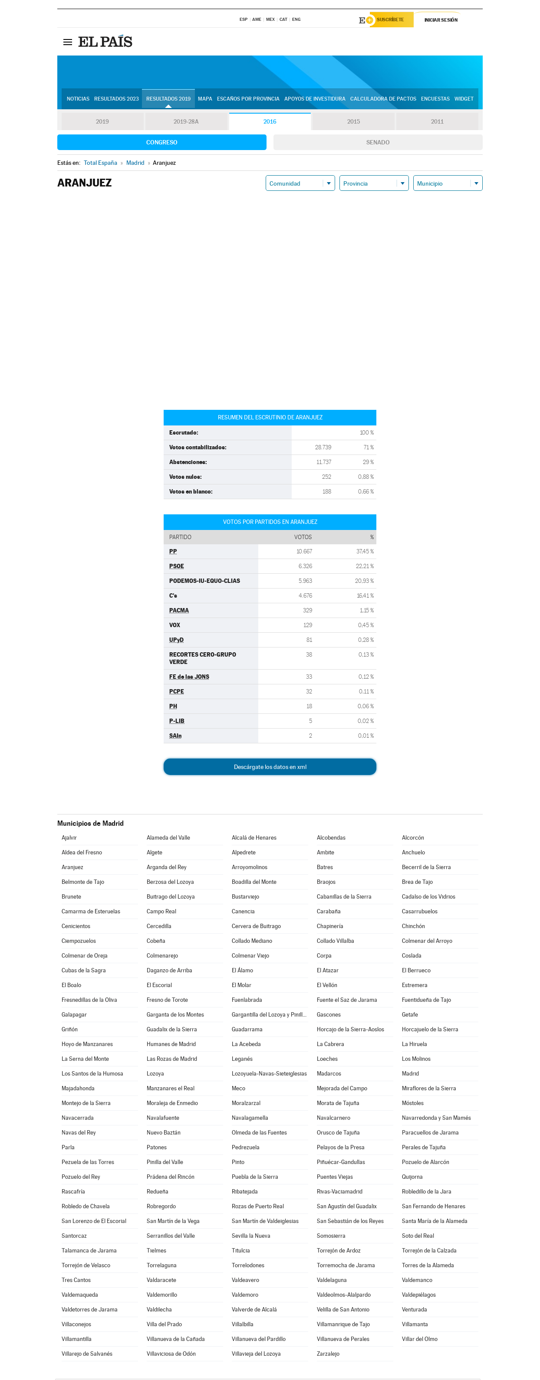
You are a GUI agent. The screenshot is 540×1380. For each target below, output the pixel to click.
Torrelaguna (162, 1266)
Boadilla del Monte (254, 883)
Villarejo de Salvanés (87, 1355)
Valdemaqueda (80, 1296)
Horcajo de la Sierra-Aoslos (350, 1030)
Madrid (410, 1075)
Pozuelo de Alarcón (425, 1163)
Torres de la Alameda (428, 1266)
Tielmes (156, 1252)
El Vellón (327, 986)
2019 (102, 123)
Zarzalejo (328, 1355)
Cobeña (156, 942)
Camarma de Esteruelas (91, 912)
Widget (464, 100)
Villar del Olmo (420, 1340)
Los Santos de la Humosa (92, 1075)
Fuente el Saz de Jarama (347, 1001)
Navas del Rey (79, 1134)
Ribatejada (245, 1193)
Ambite (325, 853)
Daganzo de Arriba (169, 971)
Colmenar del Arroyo (427, 942)
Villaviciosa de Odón (171, 1355)
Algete (154, 853)
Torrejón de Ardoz (339, 1252)
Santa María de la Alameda (435, 1222)
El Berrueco (416, 971)
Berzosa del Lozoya (170, 883)
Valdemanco (417, 1281)
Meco (238, 1089)
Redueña (157, 1193)
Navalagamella (250, 1119)
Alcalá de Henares (254, 839)
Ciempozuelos (79, 942)
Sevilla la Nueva (251, 1237)
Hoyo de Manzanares (87, 1045)
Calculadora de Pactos (383, 100)
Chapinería (330, 927)
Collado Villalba (335, 942)
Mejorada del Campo (342, 1089)
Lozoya (155, 1075)
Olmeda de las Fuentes (259, 1134)
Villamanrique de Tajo (343, 1325)
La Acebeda (246, 1045)
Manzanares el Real (170, 1089)
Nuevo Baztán (164, 1134)
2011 (437, 123)
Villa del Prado (164, 1325)
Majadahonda (78, 1089)
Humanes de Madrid (171, 1045)
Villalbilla (243, 1325)
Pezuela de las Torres (88, 1163)
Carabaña (329, 912)
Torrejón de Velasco (86, 1266)
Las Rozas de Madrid (172, 1060)
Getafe (410, 1016)
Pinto (238, 1163)
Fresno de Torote (167, 1001)
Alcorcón (413, 839)
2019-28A (186, 123)
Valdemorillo (162, 1296)
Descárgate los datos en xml (270, 768)
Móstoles (413, 1104)
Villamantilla (77, 1340)
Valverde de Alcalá (254, 1311)
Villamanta (415, 1325)
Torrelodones (248, 1266)
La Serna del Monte (85, 1060)
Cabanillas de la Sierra (344, 898)
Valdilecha (159, 1311)
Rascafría (73, 1193)
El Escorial (159, 986)
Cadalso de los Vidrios (428, 898)
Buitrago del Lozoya (171, 898)
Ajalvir (69, 839)
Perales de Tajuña (424, 1148)
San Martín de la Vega (173, 1222)
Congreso (162, 143)
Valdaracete (161, 1281)
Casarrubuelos (420, 912)
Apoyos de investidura (315, 100)
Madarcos (329, 1075)
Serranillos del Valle (171, 1237)
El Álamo (242, 971)
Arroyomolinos (249, 868)
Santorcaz (74, 1237)
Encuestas (435, 100)
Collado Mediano (252, 942)
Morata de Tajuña (338, 1104)
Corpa (324, 957)
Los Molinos (416, 1060)
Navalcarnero (333, 1119)
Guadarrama (247, 1030)
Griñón (70, 1030)
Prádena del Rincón (170, 1178)
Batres (325, 868)
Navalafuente (163, 1119)
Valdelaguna (332, 1281)
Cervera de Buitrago (256, 927)
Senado (378, 143)
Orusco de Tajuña (338, 1134)
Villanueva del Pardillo (259, 1340)
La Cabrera (330, 1045)
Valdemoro (245, 1296)
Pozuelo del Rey (81, 1178)
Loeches (327, 1060)
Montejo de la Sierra (86, 1104)
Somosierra (331, 1237)
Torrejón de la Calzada (429, 1252)
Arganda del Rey (167, 868)
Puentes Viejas (335, 1178)
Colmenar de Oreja (85, 957)
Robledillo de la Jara (426, 1193)
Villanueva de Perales (343, 1340)
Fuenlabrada (247, 1001)
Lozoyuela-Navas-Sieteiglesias (269, 1075)
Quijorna (412, 1178)
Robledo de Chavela (86, 1207)
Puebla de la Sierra (255, 1178)
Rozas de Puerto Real (258, 1207)
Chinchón (413, 927)
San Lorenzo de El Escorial (94, 1222)
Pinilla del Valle (165, 1163)
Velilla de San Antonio (343, 1311)
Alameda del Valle (168, 839)
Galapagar (74, 1016)
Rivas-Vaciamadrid (339, 1193)
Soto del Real (418, 1237)
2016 (270, 123)
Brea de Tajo (417, 883)
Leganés (242, 1060)
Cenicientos (76, 927)
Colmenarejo (162, 957)
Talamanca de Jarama (89, 1252)
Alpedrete (244, 853)
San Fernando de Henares (433, 1207)
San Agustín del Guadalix (347, 1207)
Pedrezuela (246, 1148)
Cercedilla (159, 927)
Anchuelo (413, 853)
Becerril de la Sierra (426, 868)
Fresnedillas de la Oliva (89, 1001)
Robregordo (161, 1207)
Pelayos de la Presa (341, 1148)
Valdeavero (245, 1281)
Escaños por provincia (248, 100)
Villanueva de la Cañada (176, 1340)
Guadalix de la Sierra (172, 1030)
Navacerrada (78, 1119)
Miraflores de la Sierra (429, 1089)
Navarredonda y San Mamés (436, 1119)
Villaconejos (76, 1325)
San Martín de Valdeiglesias (265, 1222)
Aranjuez (72, 868)
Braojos (326, 883)
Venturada (414, 1311)
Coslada (411, 957)
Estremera (415, 986)
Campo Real (161, 912)
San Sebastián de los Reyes (350, 1222)
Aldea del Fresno (82, 853)
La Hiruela (414, 1045)
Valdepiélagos (419, 1296)
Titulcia (241, 1252)
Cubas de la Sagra (84, 971)
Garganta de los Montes (175, 1016)
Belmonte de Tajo (83, 883)
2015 (354, 123)
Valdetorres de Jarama (90, 1311)
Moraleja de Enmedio (172, 1104)
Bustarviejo (245, 898)
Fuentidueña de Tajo (426, 1001)
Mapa (205, 100)
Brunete (71, 898)
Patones (157, 1148)
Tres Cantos (76, 1281)
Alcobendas (331, 839)
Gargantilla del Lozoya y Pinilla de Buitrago (270, 1016)
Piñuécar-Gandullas (341, 1163)
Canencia (243, 912)
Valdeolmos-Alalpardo (344, 1296)
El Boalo (71, 986)
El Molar (241, 986)
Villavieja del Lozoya (256, 1355)
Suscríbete (394, 20)
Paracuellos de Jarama (430, 1134)
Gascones (329, 1016)
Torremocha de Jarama (346, 1266)
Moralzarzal (246, 1104)
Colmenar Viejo (250, 957)
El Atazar (328, 971)
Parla (68, 1148)
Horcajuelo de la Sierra (430, 1030)
